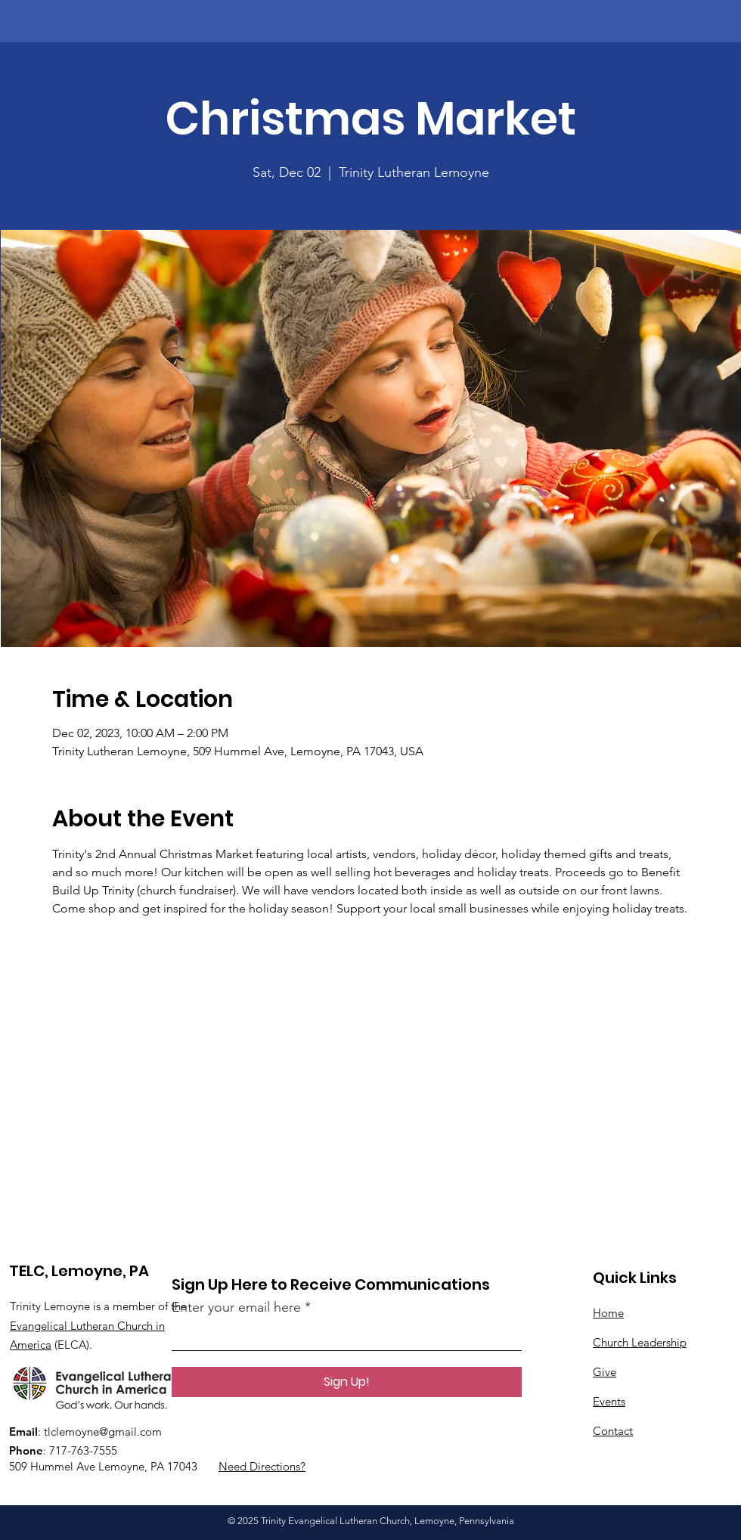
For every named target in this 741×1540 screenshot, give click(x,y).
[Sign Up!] (347, 1382)
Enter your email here (236, 1307)
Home (608, 1313)
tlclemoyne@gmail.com (103, 1431)
